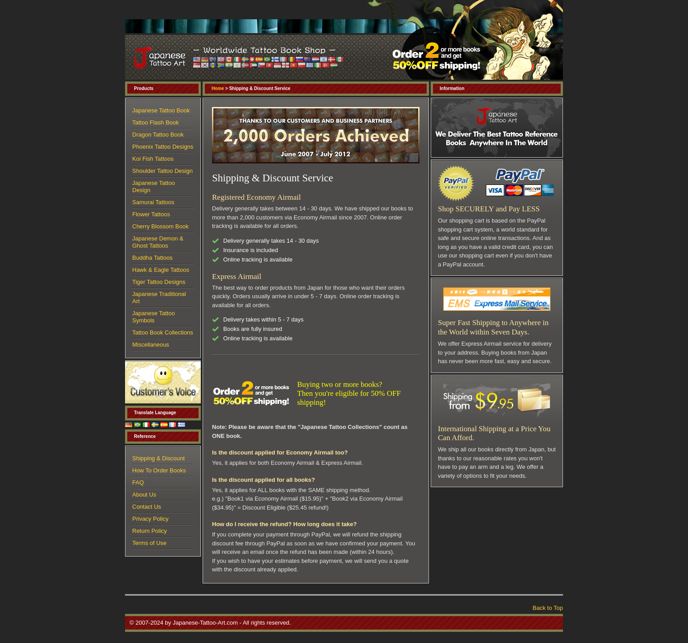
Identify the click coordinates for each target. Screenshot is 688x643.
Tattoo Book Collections (162, 332)
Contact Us (146, 506)
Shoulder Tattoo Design (162, 170)
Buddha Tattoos (152, 257)
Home (218, 88)
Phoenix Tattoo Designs (162, 146)
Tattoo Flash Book (155, 122)
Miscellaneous (150, 344)
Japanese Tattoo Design (153, 186)
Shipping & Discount (158, 458)
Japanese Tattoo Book (161, 110)
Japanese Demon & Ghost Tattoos (157, 242)
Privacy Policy (150, 518)
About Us (144, 494)
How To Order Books (159, 470)
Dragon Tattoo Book (158, 134)
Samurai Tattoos (153, 202)
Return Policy (149, 530)
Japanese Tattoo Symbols (153, 317)
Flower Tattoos (151, 214)
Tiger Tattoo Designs (159, 282)
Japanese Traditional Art (159, 297)
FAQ (138, 482)
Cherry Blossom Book (160, 226)
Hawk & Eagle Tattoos (160, 269)
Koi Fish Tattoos (152, 158)
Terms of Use (149, 543)
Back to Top (547, 607)
